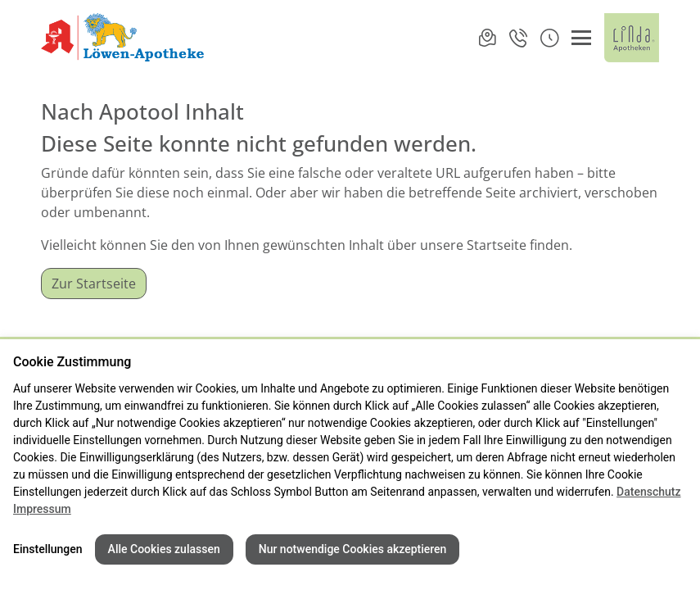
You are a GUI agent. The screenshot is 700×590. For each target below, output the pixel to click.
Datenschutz (648, 491)
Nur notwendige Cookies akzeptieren (353, 549)
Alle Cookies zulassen (164, 549)
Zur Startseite (94, 284)
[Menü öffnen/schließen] (581, 37)
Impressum (42, 508)
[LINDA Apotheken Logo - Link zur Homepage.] (631, 37)
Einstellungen (48, 549)
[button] (549, 38)
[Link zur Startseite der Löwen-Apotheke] (124, 37)
